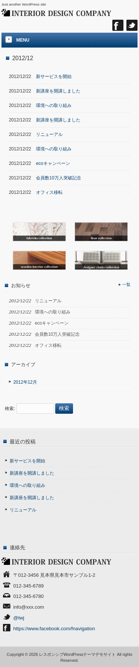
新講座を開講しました (32, 473)
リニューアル (23, 510)
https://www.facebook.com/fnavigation (54, 628)
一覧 (126, 284)
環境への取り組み (27, 485)
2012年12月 (25, 382)
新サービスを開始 (27, 460)
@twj (18, 618)
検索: (10, 408)
